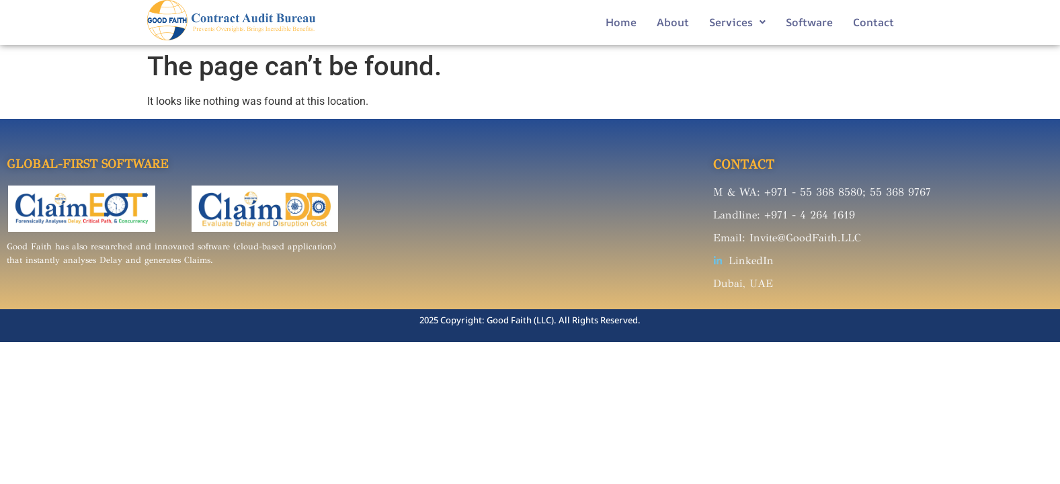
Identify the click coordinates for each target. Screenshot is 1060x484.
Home (621, 22)
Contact (873, 22)
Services (737, 22)
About (673, 22)
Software (809, 22)
